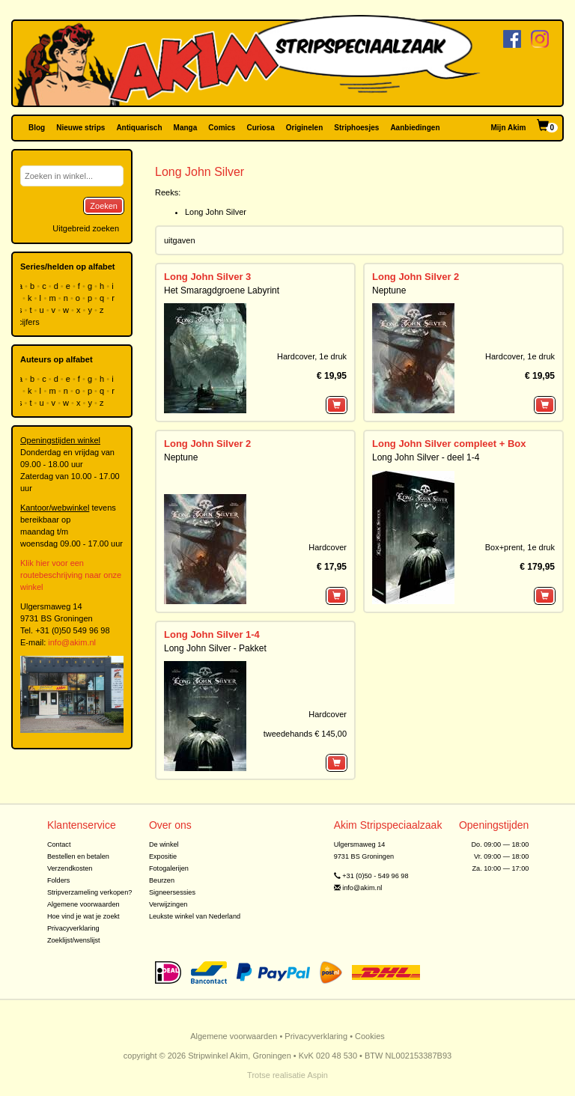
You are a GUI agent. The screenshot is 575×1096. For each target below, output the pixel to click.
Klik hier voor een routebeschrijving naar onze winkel (70, 574)
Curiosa (260, 128)
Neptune (389, 290)
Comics (221, 128)
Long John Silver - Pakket (215, 648)
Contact (59, 844)
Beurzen (161, 880)
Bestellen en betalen (78, 856)
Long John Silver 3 (207, 276)
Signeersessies (172, 892)
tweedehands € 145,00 (305, 733)
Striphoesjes (356, 128)
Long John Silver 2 (415, 276)
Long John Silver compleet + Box (449, 443)
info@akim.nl (72, 642)
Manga (186, 128)
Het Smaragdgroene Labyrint (221, 290)
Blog (36, 128)
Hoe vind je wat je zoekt (83, 916)
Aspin (317, 1075)
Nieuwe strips (80, 128)
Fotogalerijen (169, 868)
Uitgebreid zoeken (85, 228)
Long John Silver (215, 211)
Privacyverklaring (73, 928)
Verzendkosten (70, 868)
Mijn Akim (508, 128)
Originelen (304, 128)
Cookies (370, 1036)
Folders (58, 880)
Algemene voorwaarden (83, 904)
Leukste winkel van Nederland (194, 916)
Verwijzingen (168, 904)
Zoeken (104, 205)
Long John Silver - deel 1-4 (425, 457)
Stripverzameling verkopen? (90, 892)
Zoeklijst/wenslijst (73, 940)
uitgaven (179, 240)
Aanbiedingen (414, 128)
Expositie (163, 856)
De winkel (164, 844)
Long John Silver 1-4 (212, 634)
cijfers (30, 321)
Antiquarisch (139, 128)
